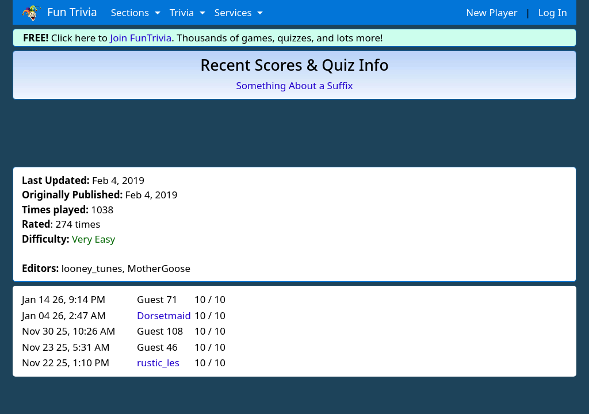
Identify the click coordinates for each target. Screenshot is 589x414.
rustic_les (158, 362)
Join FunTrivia (141, 37)
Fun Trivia (59, 12)
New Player (491, 12)
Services (234, 12)
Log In (552, 12)
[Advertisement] (294, 131)
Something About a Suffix (294, 85)
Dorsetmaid (164, 315)
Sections (131, 12)
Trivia (183, 12)
